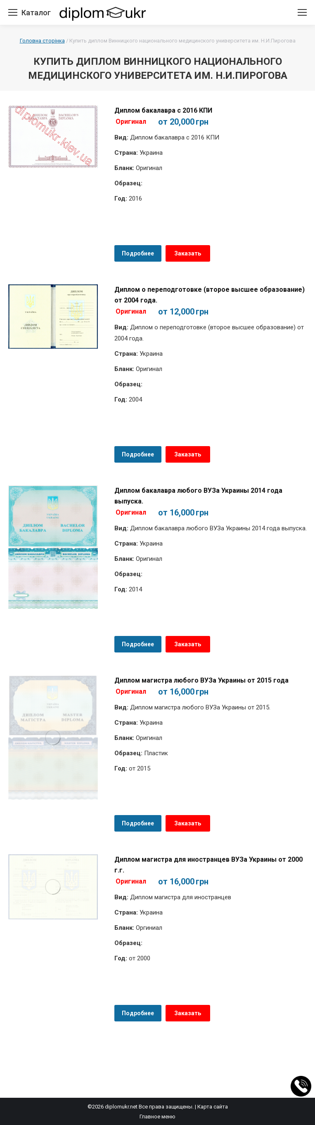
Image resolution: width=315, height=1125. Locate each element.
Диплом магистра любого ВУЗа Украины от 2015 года (201, 680)
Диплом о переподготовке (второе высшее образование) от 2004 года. (209, 295)
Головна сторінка (42, 41)
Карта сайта (212, 1107)
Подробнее (138, 253)
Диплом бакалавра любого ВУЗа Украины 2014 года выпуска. (198, 496)
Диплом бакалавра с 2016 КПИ (163, 110)
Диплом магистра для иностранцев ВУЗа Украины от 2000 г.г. (208, 865)
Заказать (187, 253)
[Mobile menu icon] (12, 12)
